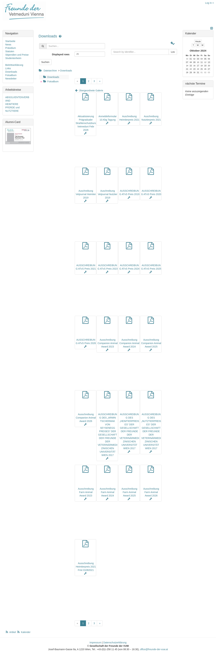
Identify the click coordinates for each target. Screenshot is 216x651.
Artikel (11, 632)
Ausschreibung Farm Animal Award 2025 (129, 492)
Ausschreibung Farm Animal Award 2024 (108, 492)
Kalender (24, 632)
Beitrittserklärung (14, 65)
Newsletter (11, 78)
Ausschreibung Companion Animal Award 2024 (129, 343)
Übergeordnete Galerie (89, 90)
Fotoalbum (50, 81)
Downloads (48, 36)
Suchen (45, 62)
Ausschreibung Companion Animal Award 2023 (108, 343)
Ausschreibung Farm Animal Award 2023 (86, 492)
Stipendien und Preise (17, 54)
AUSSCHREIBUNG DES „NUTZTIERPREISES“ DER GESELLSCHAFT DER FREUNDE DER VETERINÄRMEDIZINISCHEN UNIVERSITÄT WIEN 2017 (151, 431)
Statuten (9, 51)
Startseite (10, 41)
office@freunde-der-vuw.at (154, 649)
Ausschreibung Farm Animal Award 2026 (151, 492)
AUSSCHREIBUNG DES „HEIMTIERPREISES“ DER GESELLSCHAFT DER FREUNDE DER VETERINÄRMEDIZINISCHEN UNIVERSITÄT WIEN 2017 (129, 431)
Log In (209, 3)
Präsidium (10, 48)
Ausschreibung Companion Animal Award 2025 (151, 343)
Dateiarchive (50, 70)
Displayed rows (60, 54)
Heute (198, 41)
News (8, 44)
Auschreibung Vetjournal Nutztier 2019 (107, 194)
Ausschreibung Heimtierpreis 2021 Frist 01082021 (86, 566)
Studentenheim (13, 58)
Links (8, 68)
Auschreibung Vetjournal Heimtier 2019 (86, 194)
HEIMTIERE (11, 104)
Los (173, 52)
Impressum (95, 642)
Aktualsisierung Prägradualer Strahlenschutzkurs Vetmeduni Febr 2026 (86, 123)
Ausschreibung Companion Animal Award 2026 (86, 417)
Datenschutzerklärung (114, 642)
